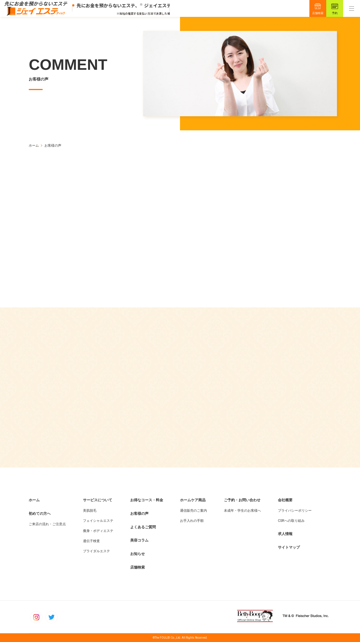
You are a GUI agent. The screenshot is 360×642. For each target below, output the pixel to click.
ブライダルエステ (96, 551)
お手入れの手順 (192, 521)
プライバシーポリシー (295, 511)
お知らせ (137, 554)
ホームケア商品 (193, 500)
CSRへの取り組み (291, 521)
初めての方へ (40, 513)
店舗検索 (317, 13)
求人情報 (285, 534)
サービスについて (97, 500)
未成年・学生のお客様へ (242, 511)
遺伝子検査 (91, 541)
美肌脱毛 (89, 511)
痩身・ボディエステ (98, 531)
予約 (335, 13)
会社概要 (285, 500)
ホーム (34, 145)
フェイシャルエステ (98, 521)
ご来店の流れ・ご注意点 (47, 524)
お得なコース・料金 (146, 500)
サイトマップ (289, 547)
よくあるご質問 (143, 527)
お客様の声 (139, 513)
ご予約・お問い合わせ (242, 500)
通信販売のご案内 (193, 511)
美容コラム (139, 540)
